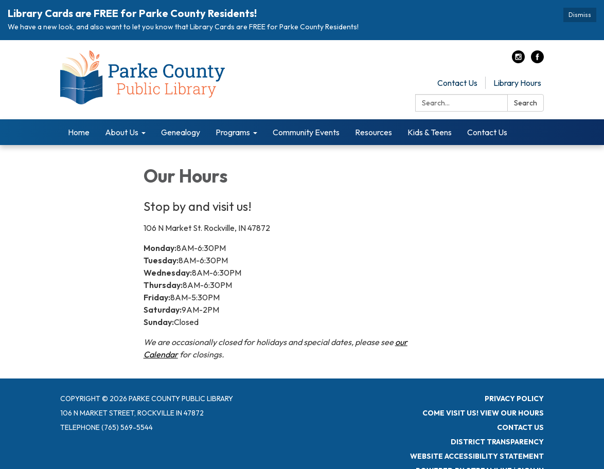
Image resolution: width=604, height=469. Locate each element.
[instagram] (518, 60)
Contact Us (457, 82)
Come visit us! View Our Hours (483, 412)
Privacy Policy (514, 398)
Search (525, 102)
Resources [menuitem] (373, 132)
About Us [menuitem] (121, 132)
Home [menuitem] (79, 132)
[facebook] (537, 60)
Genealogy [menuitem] (180, 132)
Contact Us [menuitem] (487, 132)
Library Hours (517, 82)
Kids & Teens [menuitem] (429, 132)
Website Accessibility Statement (477, 455)
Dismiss (580, 15)
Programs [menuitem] (233, 132)
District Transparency (497, 441)
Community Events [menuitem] (306, 132)
